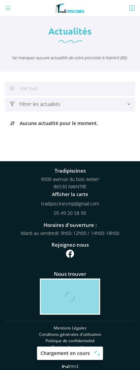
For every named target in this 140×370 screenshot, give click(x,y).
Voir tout (24, 88)
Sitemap (70, 350)
